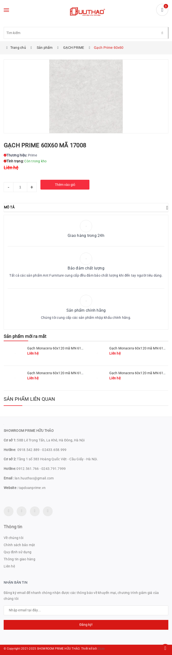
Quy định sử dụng (17, 552)
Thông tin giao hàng (19, 559)
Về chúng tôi (13, 538)
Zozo (101, 648)
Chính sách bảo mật (19, 545)
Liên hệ (9, 566)
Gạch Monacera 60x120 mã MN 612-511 (58, 348)
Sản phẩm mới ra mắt (25, 336)
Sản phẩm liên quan (29, 399)
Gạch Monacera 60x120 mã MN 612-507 (58, 373)
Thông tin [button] (13, 526)
